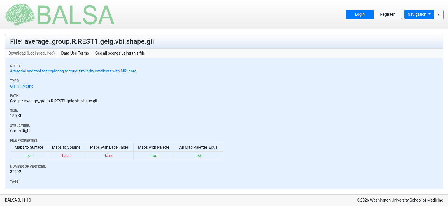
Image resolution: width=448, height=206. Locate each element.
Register (387, 14)
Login (360, 14)
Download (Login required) (31, 53)
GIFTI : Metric (21, 86)
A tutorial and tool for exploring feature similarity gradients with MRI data (73, 71)
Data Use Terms (75, 53)
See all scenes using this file (120, 53)
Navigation (418, 14)
